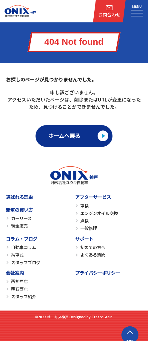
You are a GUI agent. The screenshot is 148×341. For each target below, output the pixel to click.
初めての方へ (92, 247)
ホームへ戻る (64, 135)
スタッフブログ (25, 262)
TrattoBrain (102, 316)
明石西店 (19, 289)
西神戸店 (19, 281)
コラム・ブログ (21, 238)
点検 (84, 220)
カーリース (21, 218)
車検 (84, 205)
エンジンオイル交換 (99, 213)
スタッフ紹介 (23, 296)
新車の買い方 (19, 209)
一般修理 (88, 228)
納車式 (17, 254)
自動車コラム (23, 247)
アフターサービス (93, 196)
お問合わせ (109, 14)
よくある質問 (92, 254)
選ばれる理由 (19, 196)
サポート (84, 238)
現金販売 (19, 225)
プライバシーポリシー (97, 272)
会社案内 (15, 272)
